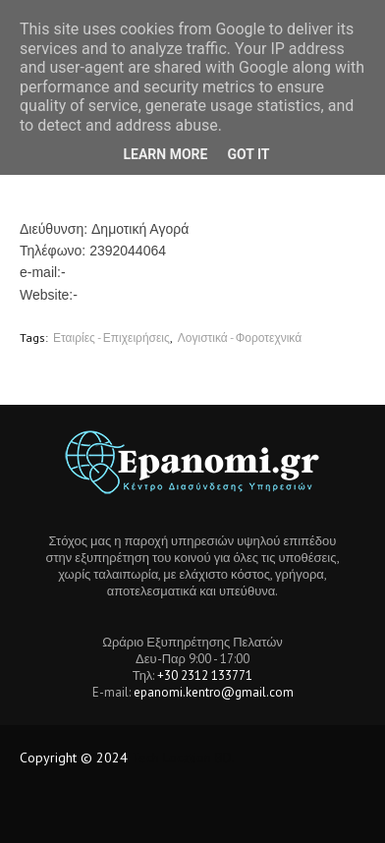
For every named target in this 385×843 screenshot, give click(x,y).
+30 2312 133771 (204, 675)
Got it (248, 154)
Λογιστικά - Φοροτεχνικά (240, 337)
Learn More (165, 154)
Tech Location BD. (183, 757)
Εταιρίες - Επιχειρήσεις (111, 337)
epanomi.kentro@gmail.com (214, 692)
